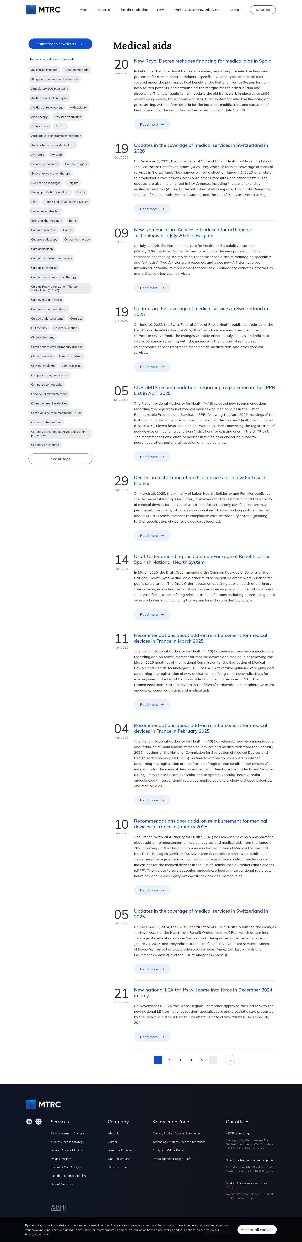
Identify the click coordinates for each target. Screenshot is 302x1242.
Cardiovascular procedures (49, 309)
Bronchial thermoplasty (46, 220)
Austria (60, 126)
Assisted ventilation (68, 117)
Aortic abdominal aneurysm (49, 98)
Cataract (76, 318)
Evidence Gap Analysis (66, 1167)
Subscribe (263, 10)
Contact (235, 10)
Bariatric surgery (76, 164)
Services (104, 10)
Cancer (67, 230)
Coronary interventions (46, 422)
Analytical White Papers (169, 1150)
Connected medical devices (49, 403)
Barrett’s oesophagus (45, 183)
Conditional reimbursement (49, 394)
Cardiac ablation (42, 249)
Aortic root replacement (47, 107)
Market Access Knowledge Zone (197, 10)
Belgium (72, 183)
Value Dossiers (61, 1159)
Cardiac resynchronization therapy (53, 277)
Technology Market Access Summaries (179, 1142)
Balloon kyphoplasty (44, 164)
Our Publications (119, 1159)
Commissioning (71, 366)
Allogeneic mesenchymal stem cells (54, 79)
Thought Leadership (133, 10)
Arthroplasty (78, 107)
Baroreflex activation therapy (50, 173)
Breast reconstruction (45, 211)
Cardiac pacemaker (44, 268)
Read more (149, 124)
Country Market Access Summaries (177, 1133)
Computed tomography (46, 384)
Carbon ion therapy (77, 239)
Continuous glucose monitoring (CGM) (56, 413)
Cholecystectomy (42, 337)
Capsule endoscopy (44, 239)
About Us (114, 1133)
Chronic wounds (41, 356)
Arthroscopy (39, 117)
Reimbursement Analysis (68, 1133)
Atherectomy (40, 126)
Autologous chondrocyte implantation (56, 136)
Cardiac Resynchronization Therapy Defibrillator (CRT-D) (55, 288)
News (161, 10)
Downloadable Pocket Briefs (172, 1159)
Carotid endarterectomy (47, 318)
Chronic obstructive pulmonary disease (57, 347)
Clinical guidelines (70, 356)
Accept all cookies (257, 1229)
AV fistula (37, 154)
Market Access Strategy (67, 1142)
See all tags (60, 459)
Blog (34, 202)
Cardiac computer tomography (51, 258)
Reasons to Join (118, 1167)
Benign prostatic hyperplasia (50, 192)
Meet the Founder (120, 1150)
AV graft (56, 154)
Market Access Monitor (67, 1150)
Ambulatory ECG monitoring (49, 88)
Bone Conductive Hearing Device (66, 202)
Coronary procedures (45, 445)
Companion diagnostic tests (49, 375)
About (84, 10)
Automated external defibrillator (52, 145)
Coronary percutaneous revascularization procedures (58, 433)
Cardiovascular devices (46, 300)
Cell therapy (39, 328)
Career (112, 1142)
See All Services (62, 1184)
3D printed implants (44, 70)
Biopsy (81, 192)
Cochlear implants (43, 366)
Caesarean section (43, 230)
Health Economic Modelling (69, 1176)
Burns (73, 220)
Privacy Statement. (37, 1234)
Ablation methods (76, 70)
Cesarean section (65, 328)
